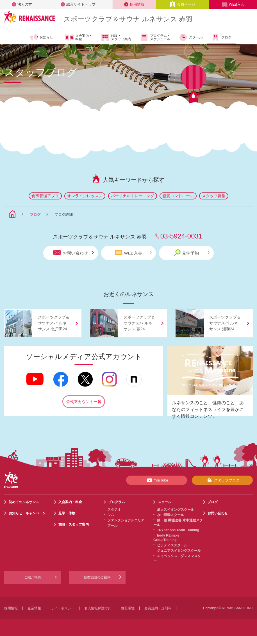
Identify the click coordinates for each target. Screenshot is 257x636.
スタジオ (114, 510)
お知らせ (41, 37)
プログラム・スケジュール (155, 37)
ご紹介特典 (32, 577)
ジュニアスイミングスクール (179, 551)
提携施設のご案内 (97, 577)
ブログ (221, 37)
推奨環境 (128, 608)
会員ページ (182, 4)
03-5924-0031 (181, 236)
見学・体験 (66, 513)
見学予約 (192, 252)
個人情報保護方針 (97, 608)
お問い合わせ (73, 252)
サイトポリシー (62, 608)
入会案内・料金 (78, 38)
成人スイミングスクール (175, 510)
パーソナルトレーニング (132, 196)
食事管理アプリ (45, 196)
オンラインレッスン (85, 196)
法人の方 (22, 4)
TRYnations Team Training (178, 530)
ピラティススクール (172, 545)
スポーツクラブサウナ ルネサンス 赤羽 (127, 19)
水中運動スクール (170, 515)
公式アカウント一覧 (83, 401)
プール (112, 526)
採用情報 (134, 4)
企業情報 (34, 608)
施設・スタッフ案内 (116, 37)
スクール (191, 37)
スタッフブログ (222, 480)
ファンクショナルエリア (125, 520)
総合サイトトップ (78, 4)
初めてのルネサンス (24, 502)
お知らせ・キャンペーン (27, 513)
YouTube (156, 480)
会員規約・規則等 (157, 608)
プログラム (116, 502)
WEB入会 (233, 4)
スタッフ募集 (214, 196)
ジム (110, 515)
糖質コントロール (178, 196)
